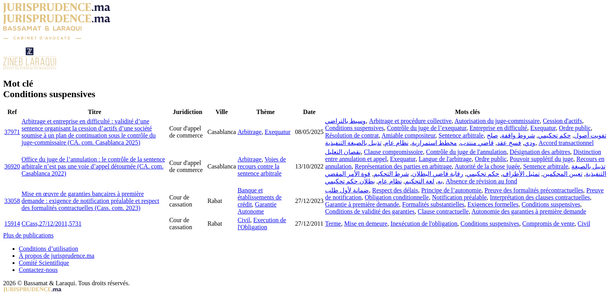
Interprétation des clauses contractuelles (540, 197)
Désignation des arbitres (539, 151)
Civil (244, 220)
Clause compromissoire (393, 151)
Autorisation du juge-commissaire (497, 121)
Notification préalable (459, 197)
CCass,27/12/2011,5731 (51, 223)
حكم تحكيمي (554, 135)
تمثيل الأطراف (521, 173)
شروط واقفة (518, 135)
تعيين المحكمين (562, 173)
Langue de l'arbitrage (445, 159)
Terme (333, 223)
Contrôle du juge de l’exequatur (426, 128)
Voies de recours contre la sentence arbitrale (262, 166)
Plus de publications (28, 235)
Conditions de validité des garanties (369, 211)
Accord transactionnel (566, 142)
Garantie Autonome (257, 208)
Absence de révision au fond (481, 181)
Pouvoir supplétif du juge (541, 159)
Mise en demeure (365, 223)
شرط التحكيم (391, 173)
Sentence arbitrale (461, 135)
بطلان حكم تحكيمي (350, 181)
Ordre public (575, 128)
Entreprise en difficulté (498, 128)
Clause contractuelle (443, 211)
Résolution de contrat (352, 135)
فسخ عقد (509, 142)
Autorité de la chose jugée (487, 166)
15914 (12, 223)
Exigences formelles (493, 204)
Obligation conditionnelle (397, 197)
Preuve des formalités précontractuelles (533, 190)
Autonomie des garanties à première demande (528, 211)
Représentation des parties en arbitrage (403, 166)
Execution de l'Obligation (262, 223)
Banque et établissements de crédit (260, 197)
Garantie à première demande (362, 204)
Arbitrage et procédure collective (410, 121)
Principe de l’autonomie (451, 190)
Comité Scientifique (44, 262)
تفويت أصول (590, 135)
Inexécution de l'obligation (423, 223)
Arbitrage (250, 132)
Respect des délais (395, 190)
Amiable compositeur (408, 135)
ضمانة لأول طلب (347, 190)
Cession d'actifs (562, 121)
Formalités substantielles (433, 204)
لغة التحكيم (419, 181)
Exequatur (278, 132)
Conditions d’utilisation (48, 248)
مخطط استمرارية (434, 142)
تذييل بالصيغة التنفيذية (353, 142)
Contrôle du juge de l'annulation (466, 151)
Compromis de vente (548, 223)
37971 (12, 132)
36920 (12, 166)
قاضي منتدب (477, 142)
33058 (12, 200)
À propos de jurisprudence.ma (56, 255)
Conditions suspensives (354, 128)
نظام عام (396, 142)
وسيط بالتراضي (345, 121)
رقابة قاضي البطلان (437, 173)
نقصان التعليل (343, 151)
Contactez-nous (38, 269)
